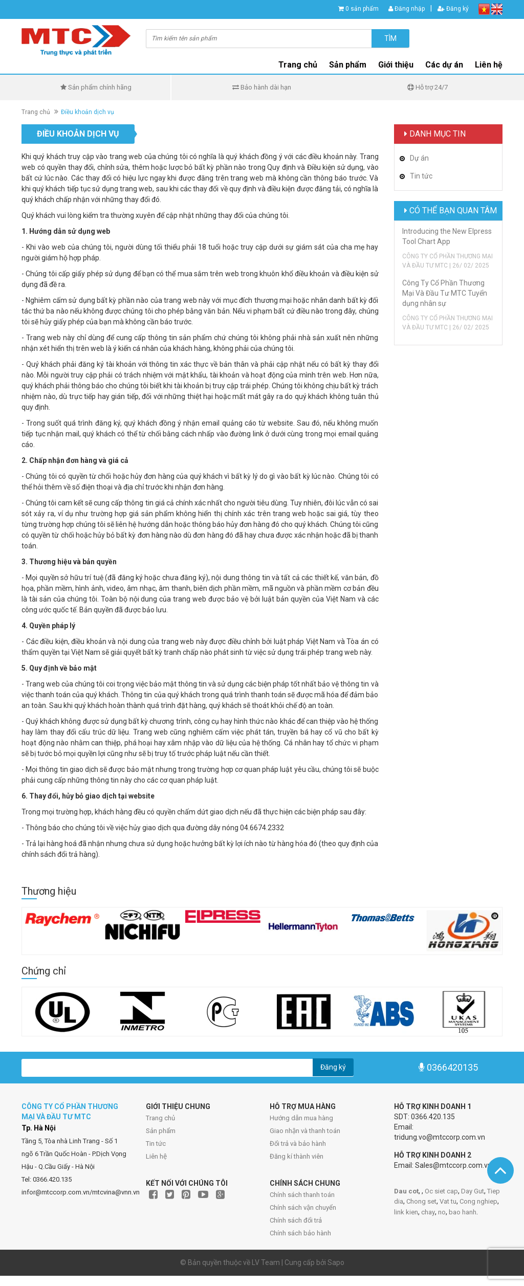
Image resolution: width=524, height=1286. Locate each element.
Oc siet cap (441, 1191)
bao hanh (462, 1212)
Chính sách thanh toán (302, 1195)
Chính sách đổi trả (296, 1220)
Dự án (419, 158)
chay (428, 1212)
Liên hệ (156, 1156)
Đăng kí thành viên (296, 1156)
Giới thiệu (395, 65)
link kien (406, 1212)
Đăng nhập (406, 8)
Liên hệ (489, 65)
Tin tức (421, 176)
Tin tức (156, 1143)
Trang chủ (160, 1118)
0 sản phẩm (362, 8)
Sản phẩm (161, 1131)
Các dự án (444, 65)
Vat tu (448, 1201)
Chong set (421, 1201)
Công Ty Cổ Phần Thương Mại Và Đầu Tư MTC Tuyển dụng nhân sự (444, 293)
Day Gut (472, 1191)
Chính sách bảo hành (300, 1233)
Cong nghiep (478, 1201)
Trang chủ (297, 65)
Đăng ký (453, 8)
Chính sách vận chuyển (303, 1207)
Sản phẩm (347, 65)
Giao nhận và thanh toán (305, 1131)
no (442, 1212)
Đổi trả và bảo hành (298, 1143)
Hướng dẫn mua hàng (301, 1118)
